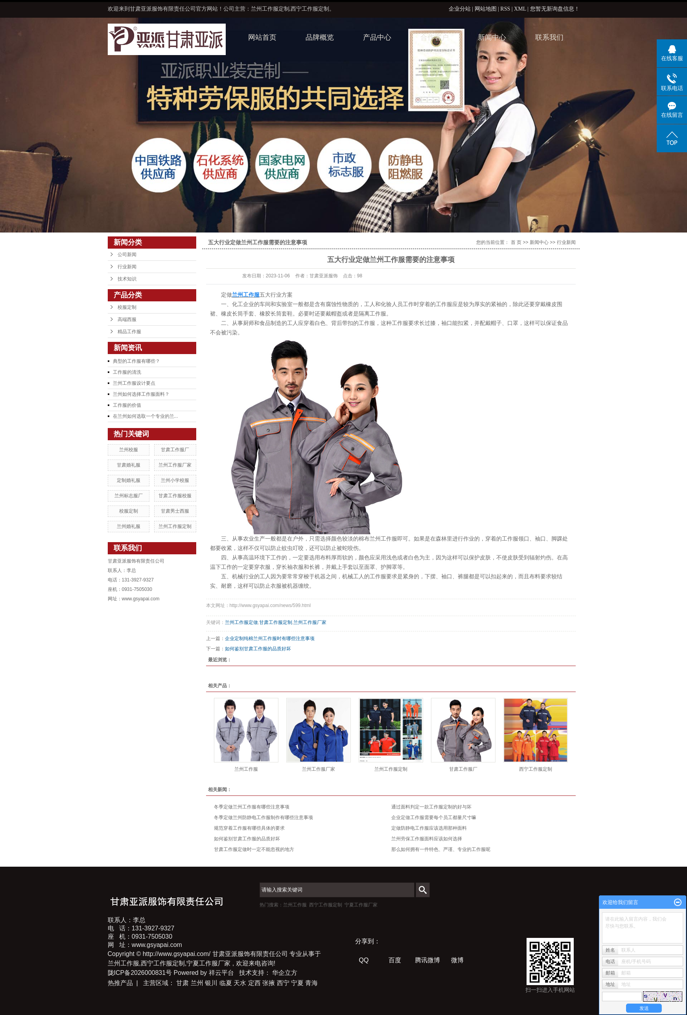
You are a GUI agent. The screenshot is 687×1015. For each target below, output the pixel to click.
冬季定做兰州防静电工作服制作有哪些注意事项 (263, 817)
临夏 (225, 983)
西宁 (283, 983)
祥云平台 (221, 972)
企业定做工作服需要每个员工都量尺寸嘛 (433, 817)
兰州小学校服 (175, 480)
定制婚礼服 (128, 480)
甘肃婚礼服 (128, 465)
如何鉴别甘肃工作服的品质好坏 (258, 648)
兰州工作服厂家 (175, 465)
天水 (240, 983)
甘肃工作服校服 (175, 495)
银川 (211, 983)
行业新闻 (127, 266)
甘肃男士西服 (175, 511)
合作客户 (434, 37)
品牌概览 (320, 37)
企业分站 (460, 9)
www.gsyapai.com (141, 599)
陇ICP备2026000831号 (140, 972)
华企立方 (284, 972)
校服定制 (127, 307)
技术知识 (127, 279)
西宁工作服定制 (535, 769)
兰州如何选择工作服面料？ (141, 394)
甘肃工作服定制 (275, 622)
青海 (311, 983)
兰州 (197, 983)
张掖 (268, 983)
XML (520, 9)
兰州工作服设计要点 (134, 383)
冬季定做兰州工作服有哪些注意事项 (251, 807)
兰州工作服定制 (175, 526)
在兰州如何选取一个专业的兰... (145, 416)
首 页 (516, 242)
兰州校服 (128, 449)
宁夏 (297, 983)
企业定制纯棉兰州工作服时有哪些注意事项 (270, 638)
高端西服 (127, 319)
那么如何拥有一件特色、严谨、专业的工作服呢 (440, 849)
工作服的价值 (127, 405)
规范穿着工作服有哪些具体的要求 (249, 828)
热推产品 (120, 983)
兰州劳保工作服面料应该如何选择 (426, 839)
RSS (505, 9)
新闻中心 (492, 37)
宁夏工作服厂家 (361, 905)
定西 (254, 983)
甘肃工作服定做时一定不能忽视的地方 (254, 849)
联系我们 (549, 37)
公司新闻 (127, 254)
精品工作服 (129, 331)
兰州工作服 (246, 769)
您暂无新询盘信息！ (555, 9)
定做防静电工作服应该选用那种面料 (429, 828)
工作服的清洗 (127, 372)
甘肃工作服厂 (175, 449)
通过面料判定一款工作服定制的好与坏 (431, 807)
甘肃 (182, 983)
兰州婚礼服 (128, 526)
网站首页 (262, 37)
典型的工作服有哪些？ (136, 361)
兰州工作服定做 (241, 622)
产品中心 (377, 37)
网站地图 (486, 9)
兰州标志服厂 (128, 495)
